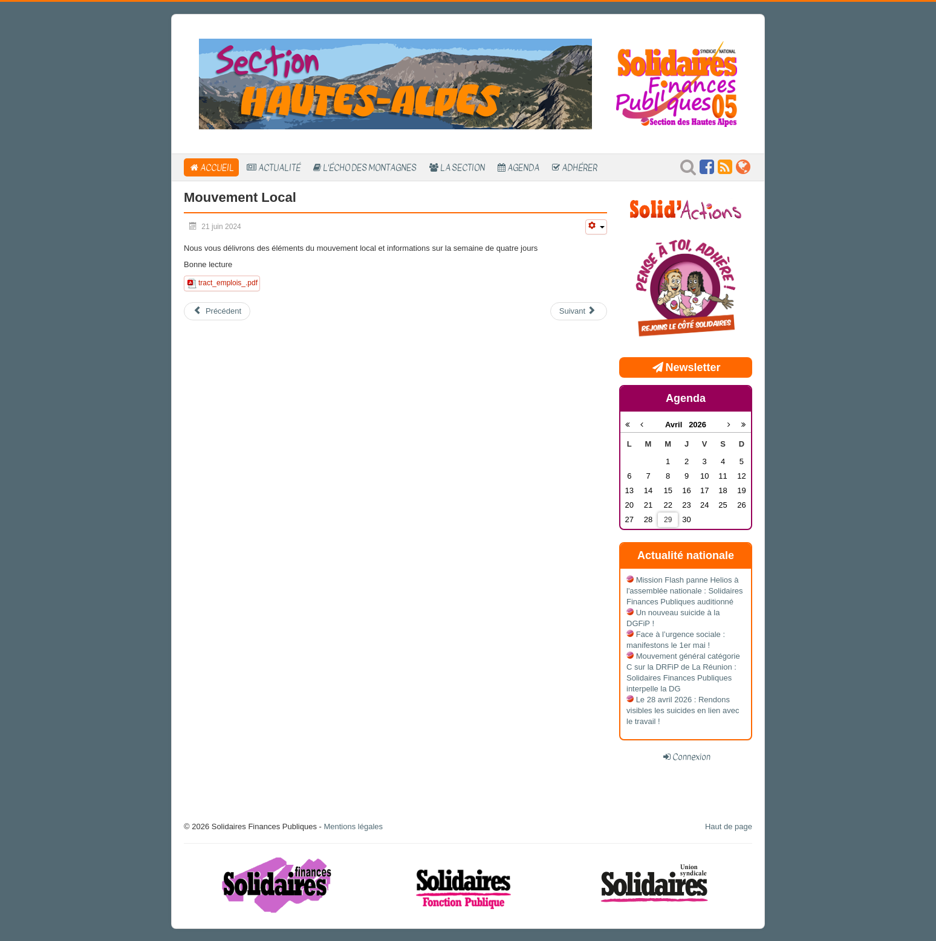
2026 (697, 424)
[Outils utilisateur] (596, 226)
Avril (677, 424)
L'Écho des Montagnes (370, 167)
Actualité (279, 167)
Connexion (691, 756)
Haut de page (728, 826)
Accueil (217, 167)
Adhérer (579, 167)
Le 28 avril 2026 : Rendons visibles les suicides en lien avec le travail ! (682, 710)
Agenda (523, 167)
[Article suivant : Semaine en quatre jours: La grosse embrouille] (578, 311)
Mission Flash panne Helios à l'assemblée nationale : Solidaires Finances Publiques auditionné (684, 590)
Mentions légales (353, 826)
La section (462, 167)
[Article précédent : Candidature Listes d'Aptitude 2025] (217, 311)
